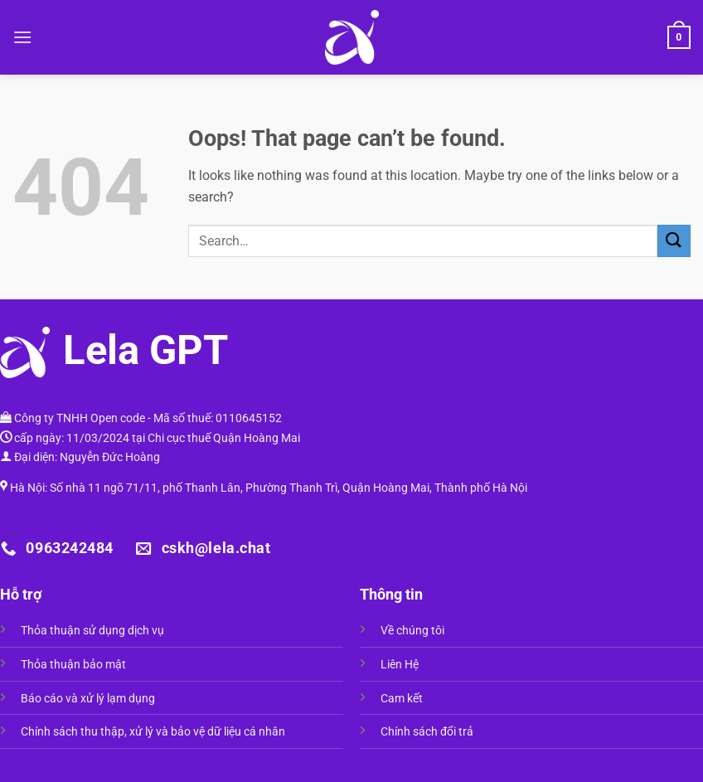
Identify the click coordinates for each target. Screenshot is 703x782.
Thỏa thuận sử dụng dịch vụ (92, 631)
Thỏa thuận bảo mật (73, 665)
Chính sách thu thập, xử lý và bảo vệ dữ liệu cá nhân (153, 732)
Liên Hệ (400, 665)
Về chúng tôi (412, 631)
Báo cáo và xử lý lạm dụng (88, 699)
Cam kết (402, 699)
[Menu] (22, 37)
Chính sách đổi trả (427, 732)
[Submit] (674, 241)
